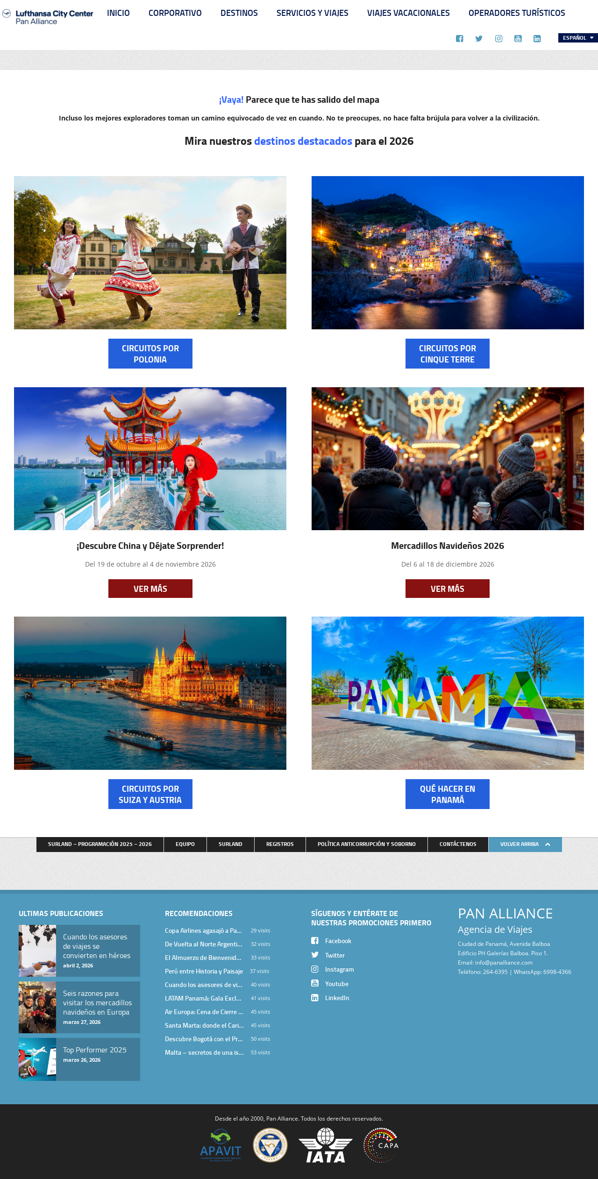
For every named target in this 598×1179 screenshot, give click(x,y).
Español (575, 38)
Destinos (239, 13)
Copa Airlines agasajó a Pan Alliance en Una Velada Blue (204, 930)
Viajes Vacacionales (408, 13)
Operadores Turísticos (517, 13)
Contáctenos (458, 844)
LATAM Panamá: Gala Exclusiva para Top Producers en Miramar (204, 998)
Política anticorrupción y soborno (367, 844)
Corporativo (175, 13)
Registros (280, 844)
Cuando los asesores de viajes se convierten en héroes (204, 984)
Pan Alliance (282, 1118)
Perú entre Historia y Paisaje (204, 970)
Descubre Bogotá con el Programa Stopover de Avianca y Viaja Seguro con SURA (204, 1038)
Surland (230, 844)
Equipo (185, 844)
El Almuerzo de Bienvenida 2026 (204, 957)
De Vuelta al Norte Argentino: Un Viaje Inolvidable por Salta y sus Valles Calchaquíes (204, 943)
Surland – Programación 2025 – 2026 (100, 844)
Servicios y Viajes (313, 13)
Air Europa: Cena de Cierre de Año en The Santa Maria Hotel (204, 1011)
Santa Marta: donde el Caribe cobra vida (204, 1025)
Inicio (118, 13)
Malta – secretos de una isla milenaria (204, 1052)
